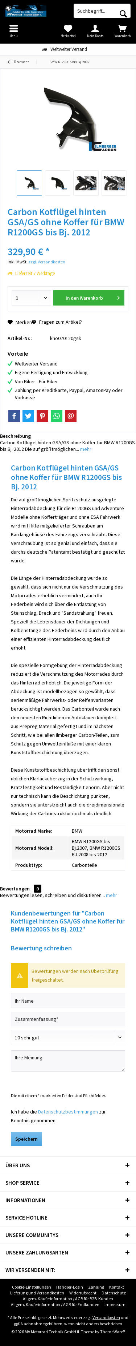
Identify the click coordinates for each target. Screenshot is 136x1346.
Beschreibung (15, 436)
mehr (85, 449)
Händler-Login (69, 1287)
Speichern (26, 1139)
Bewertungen (15, 888)
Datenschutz (114, 1293)
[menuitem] (122, 31)
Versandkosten (106, 1317)
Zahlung (96, 1287)
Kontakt (116, 1287)
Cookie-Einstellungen (31, 1287)
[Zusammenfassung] (68, 1019)
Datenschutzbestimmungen (68, 1111)
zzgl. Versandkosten (46, 261)
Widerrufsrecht (82, 1293)
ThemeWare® (112, 1331)
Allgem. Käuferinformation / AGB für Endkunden (55, 1304)
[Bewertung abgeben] (68, 1037)
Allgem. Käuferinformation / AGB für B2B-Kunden (68, 1298)
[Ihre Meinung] (68, 1061)
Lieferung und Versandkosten (37, 1293)
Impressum (114, 1304)
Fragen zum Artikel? (57, 322)
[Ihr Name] (68, 1001)
